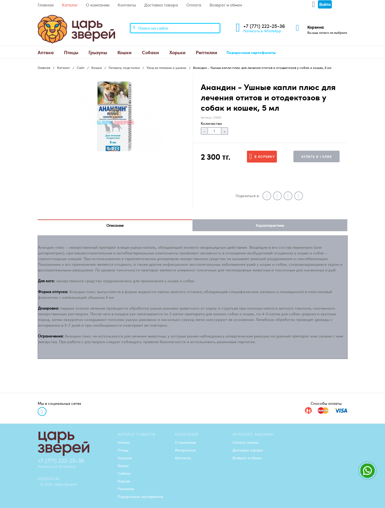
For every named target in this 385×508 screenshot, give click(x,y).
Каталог (70, 5)
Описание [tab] (115, 225)
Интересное (185, 450)
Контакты (127, 5)
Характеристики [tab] (270, 225)
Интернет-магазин (253, 434)
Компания (186, 434)
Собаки (150, 52)
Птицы (71, 52)
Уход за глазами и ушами (166, 67)
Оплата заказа (245, 442)
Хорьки (177, 52)
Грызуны (98, 52)
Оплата (193, 5)
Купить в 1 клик (316, 157)
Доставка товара (161, 5)
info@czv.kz (49, 478)
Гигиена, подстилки (124, 67)
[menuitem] (46, 52)
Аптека (46, 52)
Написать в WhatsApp (262, 30)
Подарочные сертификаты (251, 52)
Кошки (124, 52)
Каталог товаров (136, 434)
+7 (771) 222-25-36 (264, 25)
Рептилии (206, 52)
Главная (46, 5)
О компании (97, 5)
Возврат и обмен (226, 5)
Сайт (81, 67)
